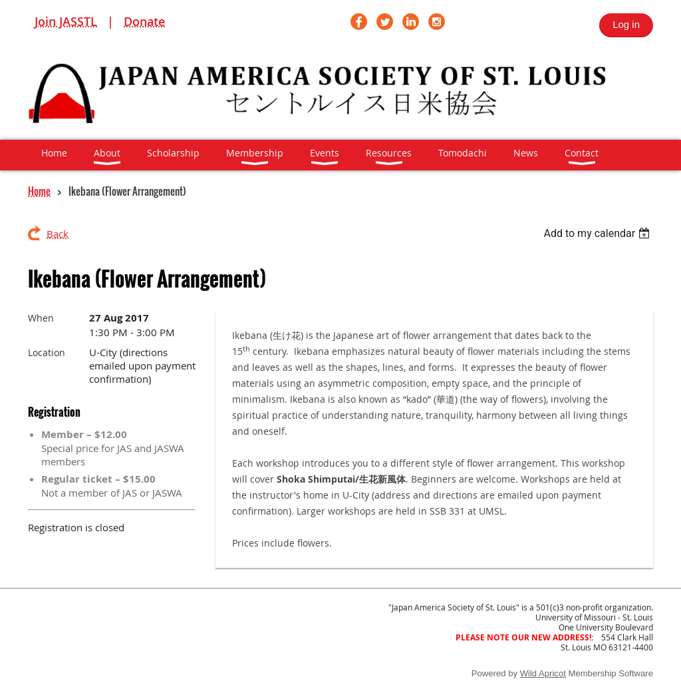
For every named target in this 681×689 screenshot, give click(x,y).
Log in (626, 24)
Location (46, 352)
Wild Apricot (543, 673)
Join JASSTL (66, 21)
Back (57, 233)
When (41, 318)
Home (39, 191)
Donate (144, 21)
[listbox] (598, 233)
